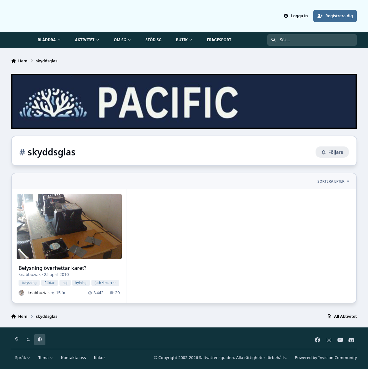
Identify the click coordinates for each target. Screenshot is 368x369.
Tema (45, 357)
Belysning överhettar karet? (52, 268)
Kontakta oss (73, 357)
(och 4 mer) (105, 282)
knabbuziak (30, 275)
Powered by (326, 357)
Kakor (99, 357)
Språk (22, 357)
